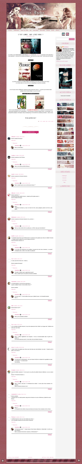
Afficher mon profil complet (62, 61)
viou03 (12, 174)
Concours (64, 177)
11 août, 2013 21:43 (25, 334)
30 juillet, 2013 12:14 (20, 370)
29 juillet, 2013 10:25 (20, 193)
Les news (64, 180)
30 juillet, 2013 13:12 (21, 394)
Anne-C (13, 347)
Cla (12, 324)
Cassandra (13, 281)
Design (48, 30)
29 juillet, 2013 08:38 (19, 155)
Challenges (35, 30)
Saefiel (12, 236)
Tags (64, 182)
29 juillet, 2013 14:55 (20, 281)
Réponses (15, 143)
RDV (30, 30)
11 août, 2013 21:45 (25, 381)
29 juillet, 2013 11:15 (20, 217)
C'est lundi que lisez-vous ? (46, 121)
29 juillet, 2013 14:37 (17, 258)
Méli (12, 305)
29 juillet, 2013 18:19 (17, 324)
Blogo (52, 30)
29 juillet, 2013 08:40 (19, 174)
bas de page (2, 461)
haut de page (79, 461)
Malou (29, 54)
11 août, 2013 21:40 (25, 164)
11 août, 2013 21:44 (25, 357)
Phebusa (13, 417)
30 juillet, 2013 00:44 (19, 347)
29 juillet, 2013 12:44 (19, 236)
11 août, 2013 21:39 (25, 145)
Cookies (13, 155)
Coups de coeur (24, 30)
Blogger (50, 460)
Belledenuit (13, 217)
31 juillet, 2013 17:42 (20, 417)
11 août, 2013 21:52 (25, 427)
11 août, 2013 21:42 (25, 270)
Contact (57, 30)
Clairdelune (17, 145)
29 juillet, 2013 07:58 (20, 136)
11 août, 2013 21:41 (25, 226)
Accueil (10, 30)
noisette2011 (14, 394)
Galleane (38, 54)
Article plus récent (13, 457)
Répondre (13, 140)
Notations (42, 30)
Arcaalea (13, 370)
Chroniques (16, 30)
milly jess (13, 193)
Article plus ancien (47, 457)
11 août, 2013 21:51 (25, 405)
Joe (12, 258)
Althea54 (13, 136)
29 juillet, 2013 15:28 (17, 305)
